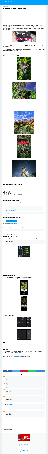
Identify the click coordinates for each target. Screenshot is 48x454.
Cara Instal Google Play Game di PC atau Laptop (11, 211)
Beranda (17, 451)
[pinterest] (17, 381)
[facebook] (6, 381)
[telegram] (28, 381)
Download (12, 207)
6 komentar (8, 9)
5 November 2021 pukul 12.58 (10, 416)
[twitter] (11, 381)
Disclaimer (24, 451)
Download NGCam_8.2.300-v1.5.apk (12, 224)
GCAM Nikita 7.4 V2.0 (10, 230)
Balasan (7, 413)
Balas (6, 391)
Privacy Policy (20, 451)
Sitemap (31, 451)
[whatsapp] (22, 381)
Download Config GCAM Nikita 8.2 (14, 227)
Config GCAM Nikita (10, 231)
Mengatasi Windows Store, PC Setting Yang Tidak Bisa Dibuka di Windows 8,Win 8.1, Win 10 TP (38, 21)
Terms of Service (27, 451)
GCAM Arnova (9, 46)
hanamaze (8, 415)
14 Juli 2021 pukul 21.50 (8, 388)
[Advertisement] (17, 16)
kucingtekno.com (8, 0)
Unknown (7, 387)
